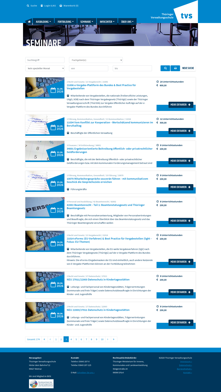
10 (102, 339)
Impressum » (186, 361)
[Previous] (51, 339)
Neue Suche (188, 68)
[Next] (108, 339)
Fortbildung (64, 22)
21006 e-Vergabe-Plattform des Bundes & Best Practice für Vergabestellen (101, 86)
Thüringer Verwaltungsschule (162, 16)
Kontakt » (187, 372)
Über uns (126, 22)
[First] (45, 339)
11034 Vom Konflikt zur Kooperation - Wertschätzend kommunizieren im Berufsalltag (110, 124)
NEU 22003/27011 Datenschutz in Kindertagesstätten (98, 310)
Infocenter (106, 22)
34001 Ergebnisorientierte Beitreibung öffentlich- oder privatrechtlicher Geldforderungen (110, 150)
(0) (68, 5)
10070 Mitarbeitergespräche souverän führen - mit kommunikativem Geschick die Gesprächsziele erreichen (107, 180)
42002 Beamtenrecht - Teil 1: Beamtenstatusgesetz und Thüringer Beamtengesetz (106, 206)
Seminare (85, 22)
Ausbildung (42, 22)
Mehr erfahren (180, 105)
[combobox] (96, 60)
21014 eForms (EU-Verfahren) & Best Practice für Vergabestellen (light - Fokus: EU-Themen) (109, 240)
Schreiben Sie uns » (86, 372)
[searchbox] (97, 60)
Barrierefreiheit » (184, 368)
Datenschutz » (185, 365)
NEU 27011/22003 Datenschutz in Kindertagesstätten (98, 279)
